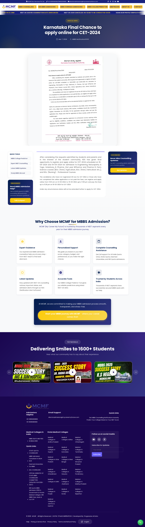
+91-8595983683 (31, 422)
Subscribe (97, 454)
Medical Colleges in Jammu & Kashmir (51, 502)
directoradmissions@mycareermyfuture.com (83, 1)
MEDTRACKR (114, 7)
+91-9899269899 (32, 419)
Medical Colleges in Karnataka (65, 449)
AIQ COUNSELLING (35, 470)
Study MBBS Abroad (18, 173)
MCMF (34, 516)
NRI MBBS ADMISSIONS (47, 7)
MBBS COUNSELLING (26, 7)
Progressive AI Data (91, 516)
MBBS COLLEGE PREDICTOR (97, 7)
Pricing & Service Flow (38, 522)
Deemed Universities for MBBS (36, 465)
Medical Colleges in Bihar (67, 438)
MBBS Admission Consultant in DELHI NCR (35, 458)
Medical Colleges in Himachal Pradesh (79, 460)
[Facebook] (108, 1)
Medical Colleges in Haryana (65, 471)
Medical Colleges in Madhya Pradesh (80, 481)
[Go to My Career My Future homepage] (8, 7)
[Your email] (107, 450)
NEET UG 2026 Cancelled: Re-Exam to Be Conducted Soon (93, 13)
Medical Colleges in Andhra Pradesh (53, 439)
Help (27, 522)
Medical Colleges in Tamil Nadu (79, 449)
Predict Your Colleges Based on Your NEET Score (103, 420)
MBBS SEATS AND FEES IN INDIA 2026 (36, 440)
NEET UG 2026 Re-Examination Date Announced (45, 13)
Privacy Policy (52, 522)
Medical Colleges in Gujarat (51, 449)
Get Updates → (123, 170)
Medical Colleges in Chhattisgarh (79, 439)
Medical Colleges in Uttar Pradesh (53, 459)
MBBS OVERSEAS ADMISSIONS (71, 7)
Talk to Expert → (20, 200)
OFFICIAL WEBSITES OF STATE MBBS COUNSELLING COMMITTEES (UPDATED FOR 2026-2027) (36, 479)
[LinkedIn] (115, 1)
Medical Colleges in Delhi (53, 480)
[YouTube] (118, 1)
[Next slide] (135, 372)
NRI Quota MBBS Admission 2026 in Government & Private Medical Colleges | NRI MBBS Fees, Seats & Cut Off (36, 493)
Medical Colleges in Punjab (51, 491)
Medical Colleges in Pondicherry (79, 471)
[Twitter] (110, 1)
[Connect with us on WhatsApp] (140, 522)
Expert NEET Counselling (19, 163)
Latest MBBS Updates (18, 168)
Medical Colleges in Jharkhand (65, 481)
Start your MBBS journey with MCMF (72, 315)
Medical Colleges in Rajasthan (79, 491)
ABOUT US (125, 7)
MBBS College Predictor (19, 158)
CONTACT (138, 7)
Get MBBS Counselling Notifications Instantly (104, 418)
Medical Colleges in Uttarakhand (52, 471)
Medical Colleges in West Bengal (67, 459)
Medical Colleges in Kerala (65, 491)
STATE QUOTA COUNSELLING (33, 452)
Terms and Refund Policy (67, 522)
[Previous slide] (9, 372)
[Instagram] (113, 1)
